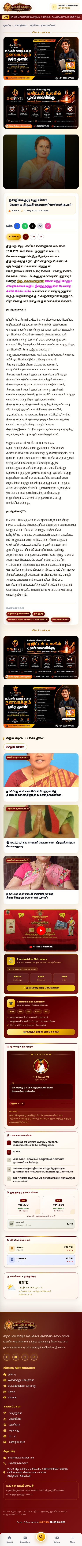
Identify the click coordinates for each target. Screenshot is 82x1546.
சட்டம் (9, 1436)
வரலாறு (11, 1430)
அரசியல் (11, 1424)
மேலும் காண (15, 747)
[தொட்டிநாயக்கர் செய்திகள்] (17, 7)
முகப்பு (7, 25)
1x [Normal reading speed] (26, 236)
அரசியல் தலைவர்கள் (42, 25)
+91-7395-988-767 (15, 1463)
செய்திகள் (20, 25)
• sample (68, 17)
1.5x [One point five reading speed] (33, 236)
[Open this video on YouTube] (41, 930)
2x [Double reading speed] (40, 236)
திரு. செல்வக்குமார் (30, 281)
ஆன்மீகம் (12, 1419)
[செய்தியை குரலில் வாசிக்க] (13, 237)
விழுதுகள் (12, 1413)
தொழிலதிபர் (14, 1442)
